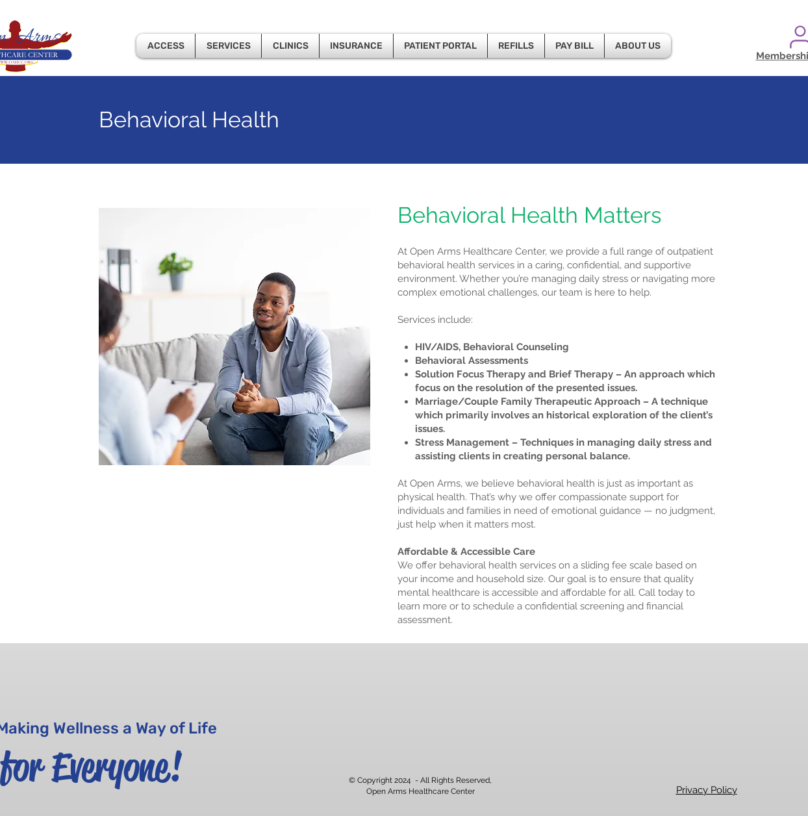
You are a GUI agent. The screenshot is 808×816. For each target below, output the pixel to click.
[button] (166, 46)
